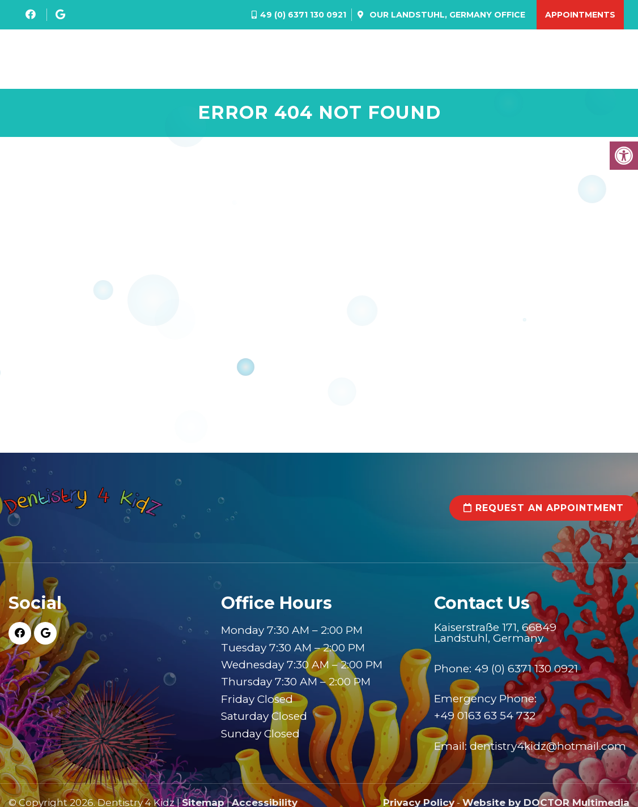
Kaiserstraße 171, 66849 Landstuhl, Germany (495, 634)
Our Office (446, 15)
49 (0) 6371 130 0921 (303, 15)
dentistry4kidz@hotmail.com (548, 747)
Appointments (580, 15)
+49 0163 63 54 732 (484, 717)
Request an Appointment (543, 509)
